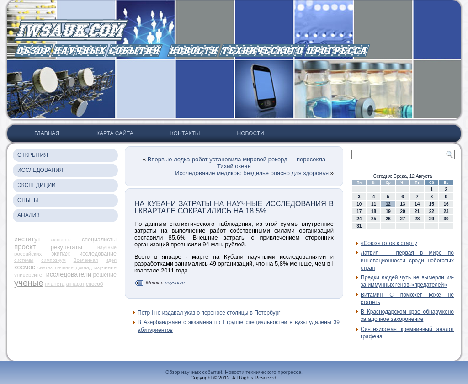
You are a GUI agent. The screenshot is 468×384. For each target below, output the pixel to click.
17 (359, 211)
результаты (66, 247)
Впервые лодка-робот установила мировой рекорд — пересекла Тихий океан (236, 163)
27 (402, 218)
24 (359, 218)
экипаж (60, 254)
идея (111, 260)
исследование (98, 254)
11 (373, 204)
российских (28, 253)
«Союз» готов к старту (389, 243)
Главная (46, 133)
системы (23, 260)
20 (402, 211)
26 (388, 218)
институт (27, 239)
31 (359, 226)
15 (431, 204)
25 (373, 218)
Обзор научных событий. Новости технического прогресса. (234, 372)
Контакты (185, 133)
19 (388, 211)
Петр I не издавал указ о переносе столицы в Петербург (209, 312)
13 (402, 204)
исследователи (68, 274)
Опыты (28, 200)
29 (431, 218)
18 (373, 211)
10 (359, 204)
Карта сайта (114, 133)
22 (431, 211)
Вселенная (86, 260)
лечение (64, 267)
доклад (84, 267)
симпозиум (53, 260)
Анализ (28, 215)
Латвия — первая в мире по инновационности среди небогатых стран (407, 260)
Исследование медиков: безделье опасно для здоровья (252, 173)
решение (105, 275)
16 (446, 204)
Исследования (40, 170)
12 (388, 204)
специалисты (99, 239)
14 (417, 204)
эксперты (61, 239)
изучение (105, 267)
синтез (45, 267)
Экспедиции (36, 185)
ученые (28, 283)
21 (417, 211)
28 (417, 218)
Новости (250, 133)
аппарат (75, 284)
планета (54, 284)
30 (446, 218)
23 (446, 211)
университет (29, 274)
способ (94, 284)
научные (107, 247)
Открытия (32, 155)
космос (24, 267)
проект (25, 247)
